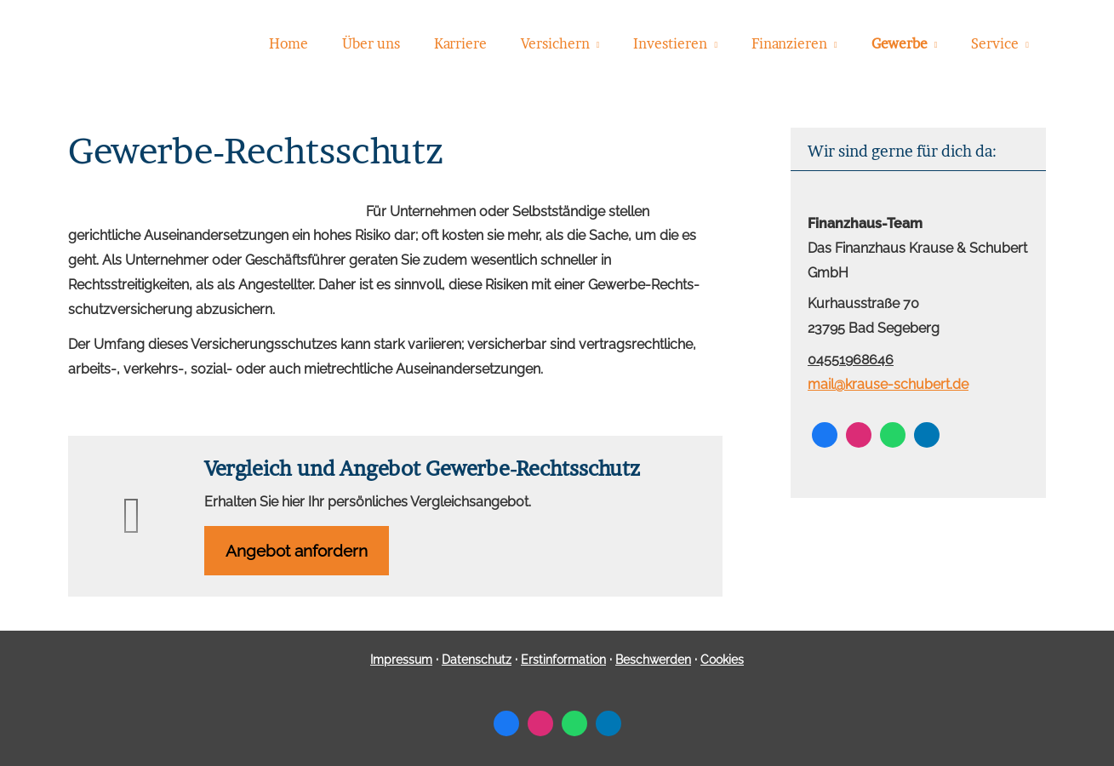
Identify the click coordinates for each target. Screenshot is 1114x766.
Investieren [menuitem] (670, 43)
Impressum (401, 659)
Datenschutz (476, 659)
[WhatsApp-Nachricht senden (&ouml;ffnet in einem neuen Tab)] (892, 435)
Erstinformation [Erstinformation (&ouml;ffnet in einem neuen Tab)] (563, 659)
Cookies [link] (722, 659)
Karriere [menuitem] (460, 43)
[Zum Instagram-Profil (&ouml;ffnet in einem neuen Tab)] (858, 435)
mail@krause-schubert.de (888, 384)
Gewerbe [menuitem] (899, 43)
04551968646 (851, 360)
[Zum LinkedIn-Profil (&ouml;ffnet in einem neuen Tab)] (927, 435)
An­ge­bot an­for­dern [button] (297, 550)
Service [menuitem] (995, 43)
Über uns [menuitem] (371, 43)
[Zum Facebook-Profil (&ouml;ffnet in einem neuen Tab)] (824, 435)
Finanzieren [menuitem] (789, 43)
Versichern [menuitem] (555, 43)
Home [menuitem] (288, 43)
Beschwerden (653, 659)
